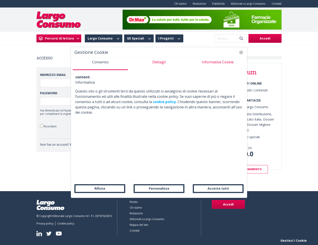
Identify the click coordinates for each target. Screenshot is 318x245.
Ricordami (48, 126)
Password (48, 93)
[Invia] (241, 38)
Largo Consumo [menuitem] (100, 38)
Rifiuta (100, 188)
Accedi (265, 38)
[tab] (100, 64)
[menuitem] (179, 4)
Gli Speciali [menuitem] (135, 38)
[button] (241, 52)
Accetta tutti (218, 188)
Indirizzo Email (53, 75)
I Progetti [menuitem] (166, 38)
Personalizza (159, 188)
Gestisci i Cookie (293, 240)
